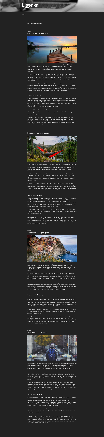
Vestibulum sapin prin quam (38, 233)
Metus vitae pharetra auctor (38, 33)
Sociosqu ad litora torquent (38, 332)
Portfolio (24, 14)
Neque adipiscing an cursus (38, 133)
